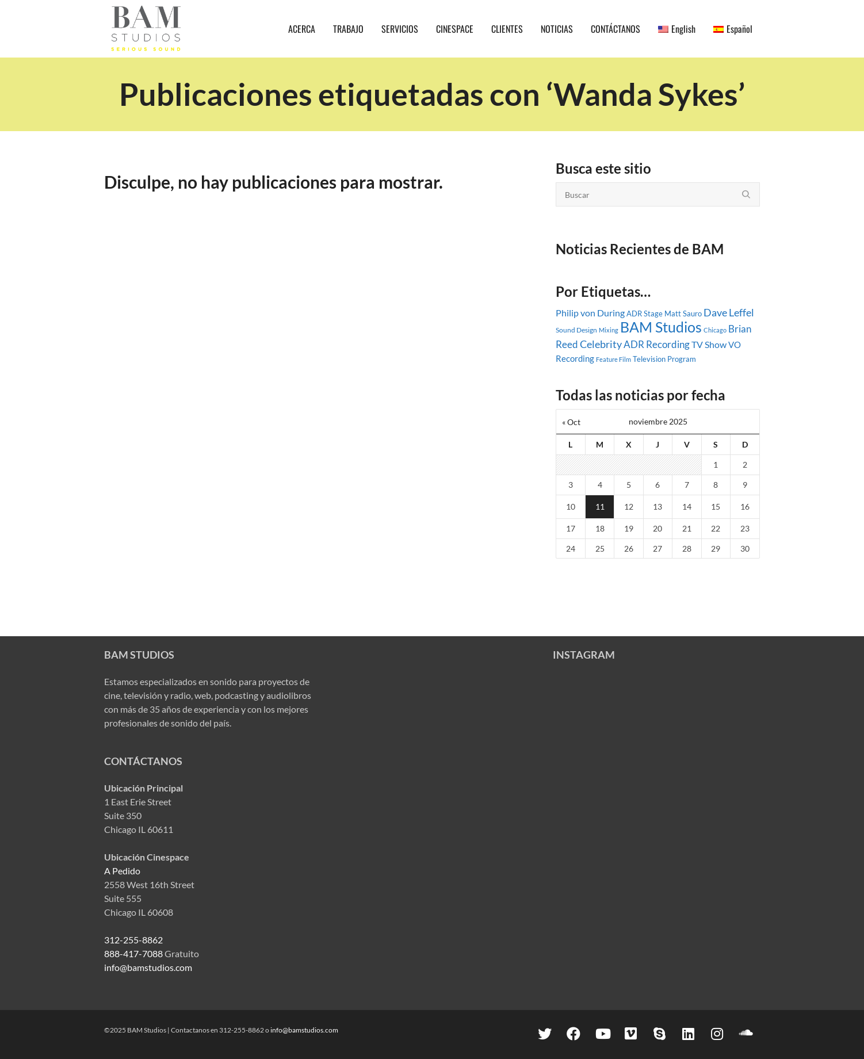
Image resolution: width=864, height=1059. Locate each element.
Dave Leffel (729, 312)
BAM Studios (661, 327)
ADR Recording (657, 344)
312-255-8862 (133, 939)
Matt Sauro (683, 313)
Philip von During (590, 313)
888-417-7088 (133, 953)
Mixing (608, 330)
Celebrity (601, 344)
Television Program (664, 359)
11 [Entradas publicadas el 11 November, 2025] (600, 506)
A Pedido (122, 870)
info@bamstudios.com (148, 967)
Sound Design (576, 330)
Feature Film (613, 359)
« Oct (571, 422)
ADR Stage (644, 313)
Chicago (715, 330)
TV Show (709, 344)
